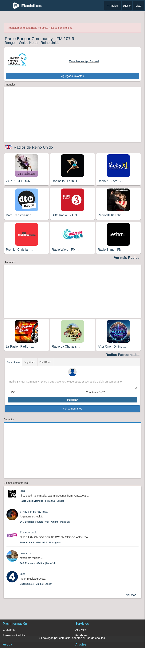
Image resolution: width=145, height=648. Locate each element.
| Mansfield (45, 521)
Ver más (131, 595)
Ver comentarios (72, 408)
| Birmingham (40, 542)
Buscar (127, 5)
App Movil (81, 629)
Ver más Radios (126, 258)
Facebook (81, 635)
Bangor (10, 43)
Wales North (28, 43)
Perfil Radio (45, 362)
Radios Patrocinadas (122, 355)
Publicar (72, 399)
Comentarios (13, 362)
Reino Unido (50, 43)
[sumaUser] (121, 392)
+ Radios (112, 5)
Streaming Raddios (14, 635)
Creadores (9, 629)
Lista (138, 5)
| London (42, 501)
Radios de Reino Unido (33, 147)
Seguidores (29, 362)
